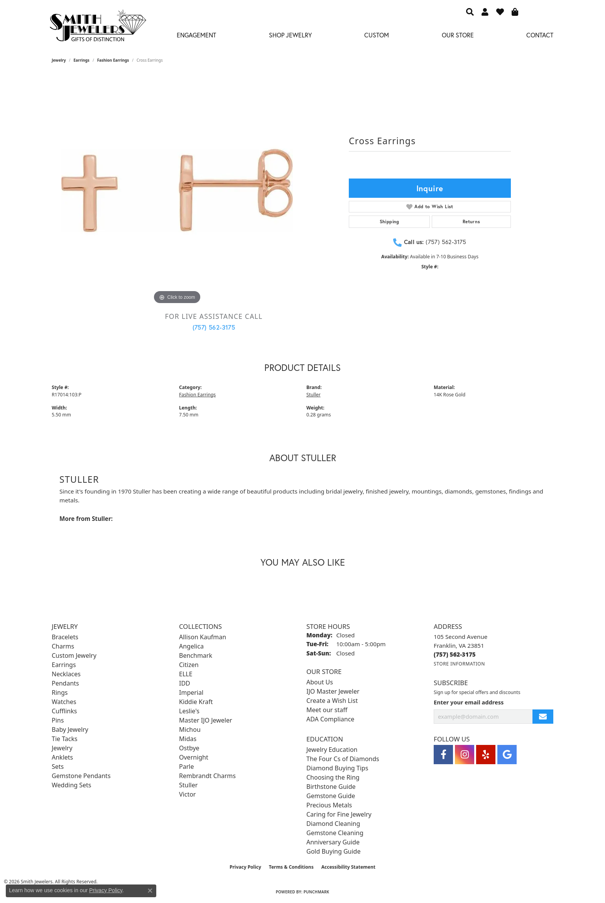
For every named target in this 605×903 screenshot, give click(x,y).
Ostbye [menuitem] (189, 748)
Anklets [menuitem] (62, 757)
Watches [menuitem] (64, 701)
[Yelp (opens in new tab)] (485, 754)
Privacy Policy (245, 867)
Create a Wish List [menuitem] (332, 700)
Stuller (313, 394)
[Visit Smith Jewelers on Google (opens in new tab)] (507, 754)
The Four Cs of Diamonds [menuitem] (342, 759)
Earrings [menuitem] (64, 664)
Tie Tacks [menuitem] (65, 739)
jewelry (59, 60)
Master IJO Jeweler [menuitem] (205, 720)
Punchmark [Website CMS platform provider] (317, 892)
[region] (177, 190)
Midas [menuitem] (187, 739)
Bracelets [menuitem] (65, 637)
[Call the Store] (455, 654)
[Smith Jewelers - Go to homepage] (97, 28)
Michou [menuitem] (190, 729)
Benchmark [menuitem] (195, 655)
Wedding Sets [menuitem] (71, 785)
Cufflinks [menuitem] (64, 711)
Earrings (82, 60)
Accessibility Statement (348, 867)
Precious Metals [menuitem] (329, 805)
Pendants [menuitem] (65, 683)
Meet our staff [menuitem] (326, 710)
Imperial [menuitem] (191, 692)
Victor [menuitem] (187, 794)
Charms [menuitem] (63, 646)
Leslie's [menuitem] (189, 711)
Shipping (389, 221)
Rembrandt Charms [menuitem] (207, 776)
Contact (539, 35)
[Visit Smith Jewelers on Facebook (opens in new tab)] (443, 754)
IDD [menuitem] (184, 683)
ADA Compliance (330, 719)
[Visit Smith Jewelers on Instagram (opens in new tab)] (464, 754)
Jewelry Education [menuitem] (331, 749)
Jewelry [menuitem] (62, 748)
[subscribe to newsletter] (542, 716)
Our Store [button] (458, 35)
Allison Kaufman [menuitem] (202, 637)
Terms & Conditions (291, 867)
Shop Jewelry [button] (290, 35)
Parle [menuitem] (186, 766)
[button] (470, 11)
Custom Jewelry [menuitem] (74, 655)
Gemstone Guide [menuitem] (330, 796)
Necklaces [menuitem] (66, 674)
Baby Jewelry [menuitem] (70, 729)
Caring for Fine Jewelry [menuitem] (339, 814)
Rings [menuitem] (60, 692)
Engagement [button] (196, 35)
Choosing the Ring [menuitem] (333, 777)
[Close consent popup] (150, 890)
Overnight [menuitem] (193, 757)
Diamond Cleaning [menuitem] (333, 823)
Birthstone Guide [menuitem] (331, 786)
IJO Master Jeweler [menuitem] (333, 691)
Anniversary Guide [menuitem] (333, 842)
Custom (376, 35)
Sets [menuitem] (58, 766)
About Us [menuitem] (319, 682)
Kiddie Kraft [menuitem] (196, 701)
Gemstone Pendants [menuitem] (81, 776)
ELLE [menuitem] (186, 674)
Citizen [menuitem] (189, 664)
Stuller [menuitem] (188, 785)
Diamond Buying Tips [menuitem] (337, 768)
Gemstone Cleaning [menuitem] (334, 833)
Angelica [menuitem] (191, 646)
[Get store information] (459, 663)
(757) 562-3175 (214, 327)
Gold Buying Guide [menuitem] (333, 851)
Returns (471, 221)
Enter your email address (469, 702)
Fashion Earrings (113, 60)
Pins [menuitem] (58, 720)
